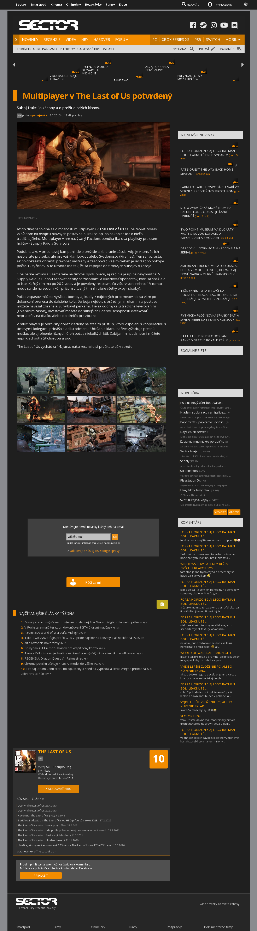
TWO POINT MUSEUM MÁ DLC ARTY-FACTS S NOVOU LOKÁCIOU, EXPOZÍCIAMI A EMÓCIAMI (207, 233)
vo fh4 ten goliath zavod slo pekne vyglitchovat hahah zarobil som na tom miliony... (209, 739)
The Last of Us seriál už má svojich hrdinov (44, 835)
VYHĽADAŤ (180, 49)
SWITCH (213, 39)
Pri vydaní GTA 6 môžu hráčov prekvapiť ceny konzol (64, 648)
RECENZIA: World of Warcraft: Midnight (55, 632)
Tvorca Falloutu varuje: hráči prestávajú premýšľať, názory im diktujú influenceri (83, 653)
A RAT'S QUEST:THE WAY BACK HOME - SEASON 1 (208, 169)
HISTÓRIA (33, 49)
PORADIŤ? (227, 49)
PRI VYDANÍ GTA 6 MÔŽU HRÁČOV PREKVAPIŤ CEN (189, 79)
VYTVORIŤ (220, 512)
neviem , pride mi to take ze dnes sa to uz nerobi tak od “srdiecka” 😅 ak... (206, 645)
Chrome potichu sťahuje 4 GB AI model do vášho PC (64, 663)
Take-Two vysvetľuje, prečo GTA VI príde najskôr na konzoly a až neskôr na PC (84, 638)
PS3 (19, 115)
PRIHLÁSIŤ (41, 875)
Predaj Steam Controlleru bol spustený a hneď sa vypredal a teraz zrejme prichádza (89, 669)
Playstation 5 (189, 480)
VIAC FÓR (234, 512)
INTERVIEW (67, 49)
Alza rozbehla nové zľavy (45, 643)
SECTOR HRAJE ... (192, 716)
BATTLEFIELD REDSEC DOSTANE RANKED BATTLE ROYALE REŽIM (204, 338)
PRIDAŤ (204, 49)
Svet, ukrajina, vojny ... (195, 500)
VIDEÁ (71, 39)
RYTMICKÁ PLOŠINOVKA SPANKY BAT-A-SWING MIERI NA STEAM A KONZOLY (210, 317)
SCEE (49, 767)
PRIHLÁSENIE (224, 4)
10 (159, 759)
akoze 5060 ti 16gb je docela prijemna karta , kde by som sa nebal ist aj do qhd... (208, 676)
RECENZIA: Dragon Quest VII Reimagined (56, 658)
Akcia (47, 770)
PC (154, 39)
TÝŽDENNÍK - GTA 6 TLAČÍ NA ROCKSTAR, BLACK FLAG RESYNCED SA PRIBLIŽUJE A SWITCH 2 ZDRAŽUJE (208, 294)
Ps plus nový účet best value (200, 402)
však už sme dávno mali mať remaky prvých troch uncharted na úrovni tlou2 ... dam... (207, 721)
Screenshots (189, 470)
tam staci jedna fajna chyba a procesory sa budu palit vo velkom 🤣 (207, 573)
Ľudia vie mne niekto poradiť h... (202, 441)
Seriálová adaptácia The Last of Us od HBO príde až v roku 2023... (58, 820)
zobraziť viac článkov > (36, 674)
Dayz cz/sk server (193, 432)
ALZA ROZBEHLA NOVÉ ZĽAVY (157, 68)
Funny (110, 4)
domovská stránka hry (59, 774)
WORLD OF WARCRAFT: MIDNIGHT (206, 653)
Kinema (56, 4)
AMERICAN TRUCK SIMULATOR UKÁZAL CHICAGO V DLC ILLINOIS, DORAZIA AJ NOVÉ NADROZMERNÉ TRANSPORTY (209, 270)
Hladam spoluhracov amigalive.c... (203, 412)
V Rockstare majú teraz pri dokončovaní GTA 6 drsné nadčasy (72, 627)
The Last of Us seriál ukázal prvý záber (42, 825)
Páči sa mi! (93, 582)
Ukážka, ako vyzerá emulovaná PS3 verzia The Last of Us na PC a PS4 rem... (65, 845)
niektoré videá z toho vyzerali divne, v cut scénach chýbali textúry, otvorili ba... (206, 627)
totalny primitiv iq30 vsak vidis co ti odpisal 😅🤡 (210, 540)
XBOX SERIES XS (175, 39)
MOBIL (231, 39)
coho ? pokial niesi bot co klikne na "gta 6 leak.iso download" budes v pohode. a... (206, 694)
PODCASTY (49, 49)
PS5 (197, 39)
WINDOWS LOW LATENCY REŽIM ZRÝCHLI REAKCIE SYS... (204, 566)
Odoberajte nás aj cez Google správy (94, 551)
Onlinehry (73, 4)
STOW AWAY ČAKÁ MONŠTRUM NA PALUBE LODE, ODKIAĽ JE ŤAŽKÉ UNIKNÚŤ (205, 212)
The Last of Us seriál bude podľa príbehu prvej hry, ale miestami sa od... (62, 830)
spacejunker (39, 115)
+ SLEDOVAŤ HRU (58, 788)
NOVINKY (30, 39)
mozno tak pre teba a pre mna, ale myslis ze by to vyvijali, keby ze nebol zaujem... (210, 658)
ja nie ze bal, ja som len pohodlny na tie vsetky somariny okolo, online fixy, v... (209, 591)
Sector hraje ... (190, 451)
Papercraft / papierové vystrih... (202, 422)
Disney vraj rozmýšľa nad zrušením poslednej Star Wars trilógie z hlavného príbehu (86, 622)
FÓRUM (122, 39)
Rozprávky (93, 4)
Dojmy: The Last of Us (31, 805)
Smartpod (38, 4)
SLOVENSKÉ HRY (88, 49)
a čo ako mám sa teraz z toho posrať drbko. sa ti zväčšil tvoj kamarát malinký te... (209, 609)
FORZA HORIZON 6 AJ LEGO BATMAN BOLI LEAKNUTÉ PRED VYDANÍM (207, 153)
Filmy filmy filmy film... (195, 490)
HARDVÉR (101, 39)
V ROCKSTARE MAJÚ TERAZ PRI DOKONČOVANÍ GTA (64, 79)
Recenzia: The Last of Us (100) (36, 815)
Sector (21, 4)
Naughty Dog (63, 767)
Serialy (184, 461)
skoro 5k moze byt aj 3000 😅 (198, 710)
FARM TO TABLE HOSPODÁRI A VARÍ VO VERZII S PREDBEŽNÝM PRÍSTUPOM (209, 189)
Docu (123, 4)
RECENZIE (51, 39)
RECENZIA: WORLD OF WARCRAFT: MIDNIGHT (95, 70)
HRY (84, 39)
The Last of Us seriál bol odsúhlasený (42, 840)
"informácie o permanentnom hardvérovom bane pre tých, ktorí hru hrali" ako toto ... (207, 556)
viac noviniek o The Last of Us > (36, 851)
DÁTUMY (108, 49)
